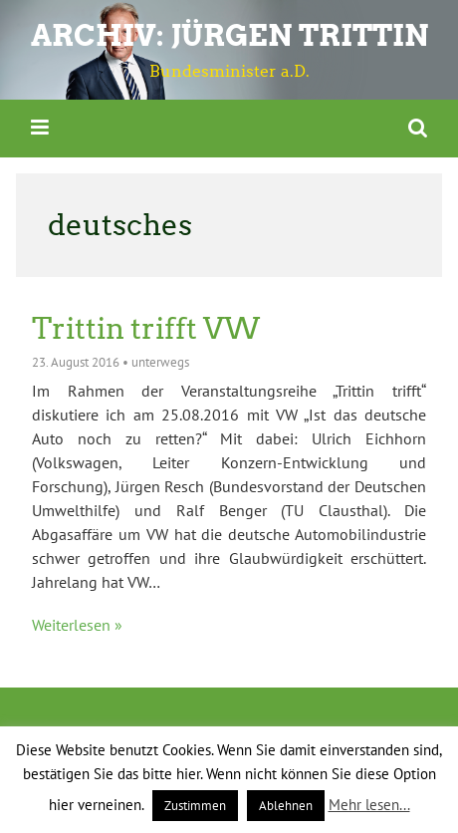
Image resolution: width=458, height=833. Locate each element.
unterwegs (160, 362)
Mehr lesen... (369, 804)
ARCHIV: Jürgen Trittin (229, 35)
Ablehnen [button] (286, 805)
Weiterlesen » (77, 625)
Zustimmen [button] (195, 805)
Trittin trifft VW (146, 329)
